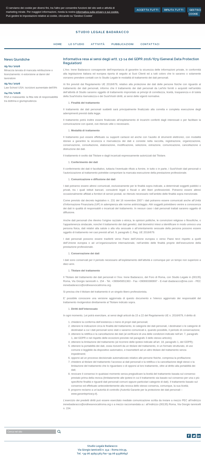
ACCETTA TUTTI (147, 9)
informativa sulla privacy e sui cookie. (97, 11)
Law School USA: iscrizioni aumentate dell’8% (30, 87)
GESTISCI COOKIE (194, 11)
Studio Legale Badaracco (102, 32)
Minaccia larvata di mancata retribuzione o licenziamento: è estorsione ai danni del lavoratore (28, 74)
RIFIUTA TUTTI (173, 9)
